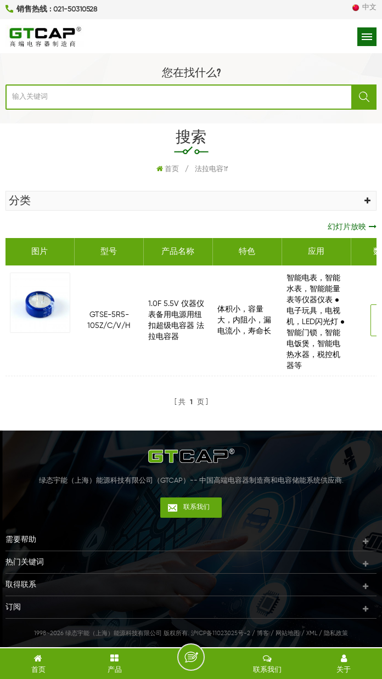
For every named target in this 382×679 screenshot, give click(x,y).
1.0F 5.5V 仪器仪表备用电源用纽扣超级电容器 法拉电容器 (176, 320)
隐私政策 (336, 633)
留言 (191, 657)
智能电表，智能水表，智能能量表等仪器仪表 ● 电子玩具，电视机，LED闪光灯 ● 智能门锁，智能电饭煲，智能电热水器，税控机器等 (315, 322)
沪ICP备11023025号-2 (220, 633)
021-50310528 (75, 9)
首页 (167, 168)
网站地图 (288, 633)
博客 (263, 633)
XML (311, 633)
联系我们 (196, 507)
